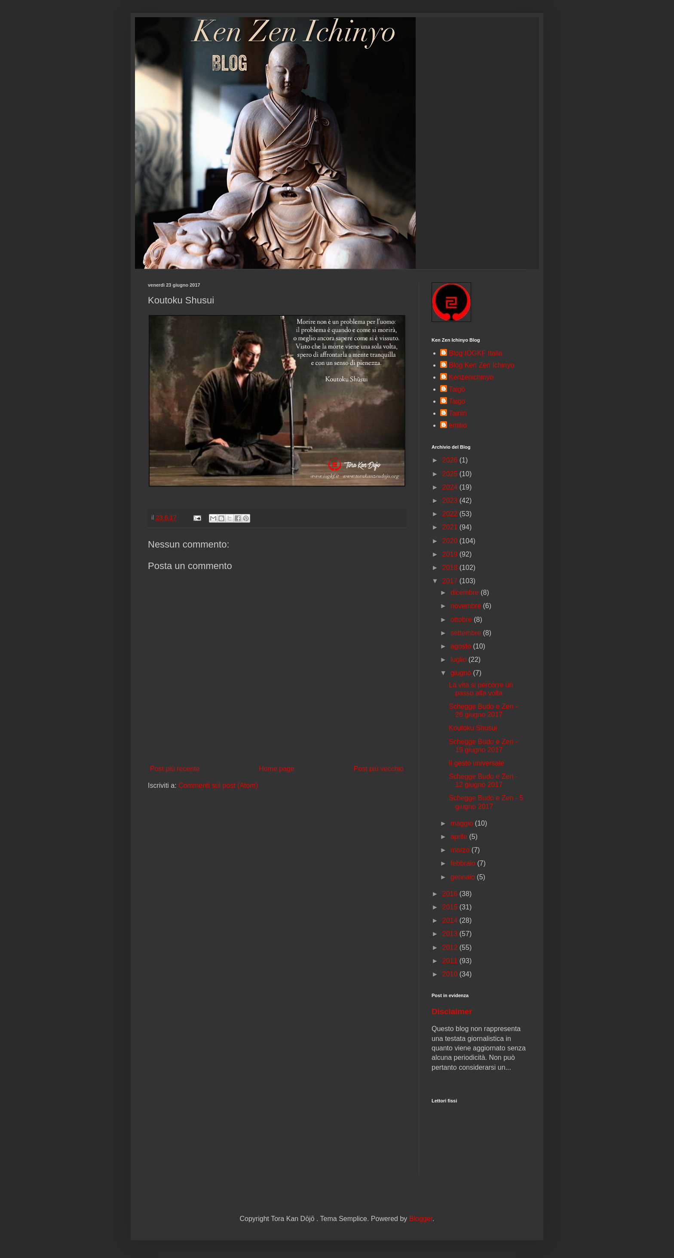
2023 (451, 500)
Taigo (457, 401)
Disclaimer (452, 1011)
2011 (451, 960)
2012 (451, 947)
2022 (451, 513)
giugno (461, 672)
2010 (451, 974)
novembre (466, 605)
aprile (459, 836)
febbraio (463, 863)
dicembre (465, 592)
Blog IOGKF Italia (475, 353)
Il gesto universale (476, 763)
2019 (451, 554)
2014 (451, 920)
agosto (461, 646)
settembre (466, 633)
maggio (462, 823)
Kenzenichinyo (471, 377)
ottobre (462, 619)
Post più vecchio (378, 768)
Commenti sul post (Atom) (218, 785)
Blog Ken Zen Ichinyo (481, 365)
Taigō (457, 389)
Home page (276, 768)
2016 (451, 893)
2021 (451, 527)
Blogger (420, 1218)
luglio (459, 659)
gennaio (463, 877)
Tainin (458, 413)
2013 (451, 933)
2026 (451, 460)
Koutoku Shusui (473, 728)
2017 (451, 581)
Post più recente (175, 768)
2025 (451, 473)
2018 (451, 567)
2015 (451, 907)
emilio (458, 425)
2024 (451, 487)
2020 (451, 541)
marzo (461, 850)
